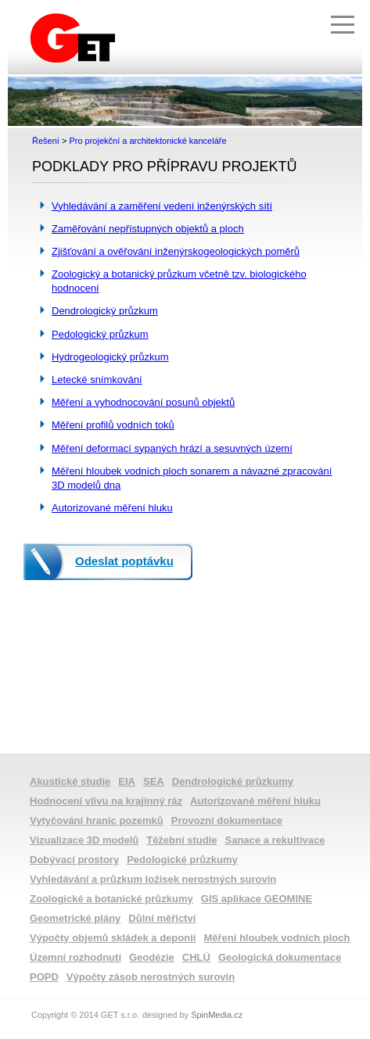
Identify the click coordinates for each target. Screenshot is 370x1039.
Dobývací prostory (74, 859)
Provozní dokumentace (226, 820)
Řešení (45, 140)
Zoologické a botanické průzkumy (111, 899)
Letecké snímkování (97, 379)
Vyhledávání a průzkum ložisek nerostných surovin (153, 879)
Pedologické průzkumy (182, 859)
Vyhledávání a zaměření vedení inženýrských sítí (162, 206)
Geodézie (151, 957)
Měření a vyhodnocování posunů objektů (143, 402)
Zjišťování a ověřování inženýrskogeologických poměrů (176, 251)
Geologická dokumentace (280, 957)
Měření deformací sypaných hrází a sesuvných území (172, 448)
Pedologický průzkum (100, 334)
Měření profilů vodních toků (113, 425)
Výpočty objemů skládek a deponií (113, 938)
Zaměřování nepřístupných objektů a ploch (148, 229)
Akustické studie (70, 781)
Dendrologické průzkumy (232, 781)
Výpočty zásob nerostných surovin (150, 977)
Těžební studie (181, 840)
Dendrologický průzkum (105, 311)
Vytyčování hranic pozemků (96, 820)
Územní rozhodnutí (75, 957)
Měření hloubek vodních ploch (276, 938)
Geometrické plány (75, 918)
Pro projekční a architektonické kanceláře (147, 140)
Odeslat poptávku (124, 561)
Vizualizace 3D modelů (84, 840)
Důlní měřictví (162, 918)
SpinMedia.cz (216, 1014)
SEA (153, 781)
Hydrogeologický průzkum (110, 357)
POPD (44, 977)
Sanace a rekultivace (275, 840)
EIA (126, 781)
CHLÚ (196, 957)
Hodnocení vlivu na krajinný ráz (106, 801)
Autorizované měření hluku (112, 508)
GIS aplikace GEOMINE (256, 899)
